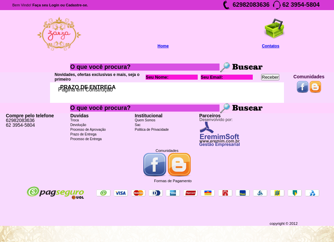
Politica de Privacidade (152, 129)
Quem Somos (145, 120)
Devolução (78, 125)
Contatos (270, 46)
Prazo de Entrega (83, 134)
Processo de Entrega (86, 139)
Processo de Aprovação (88, 129)
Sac (138, 125)
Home (163, 46)
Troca (74, 120)
